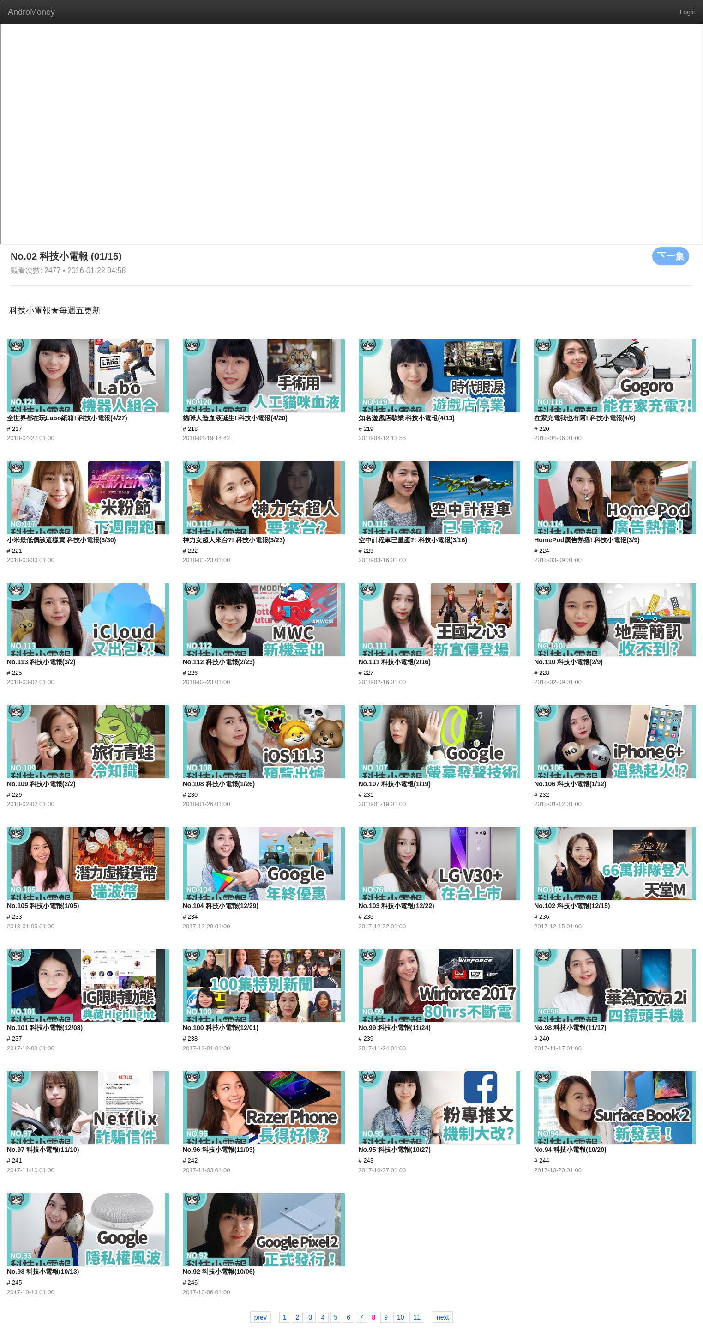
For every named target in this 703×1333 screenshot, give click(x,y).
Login (688, 12)
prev (260, 1317)
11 (417, 1317)
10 (400, 1317)
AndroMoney (31, 12)
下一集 (671, 256)
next (443, 1317)
